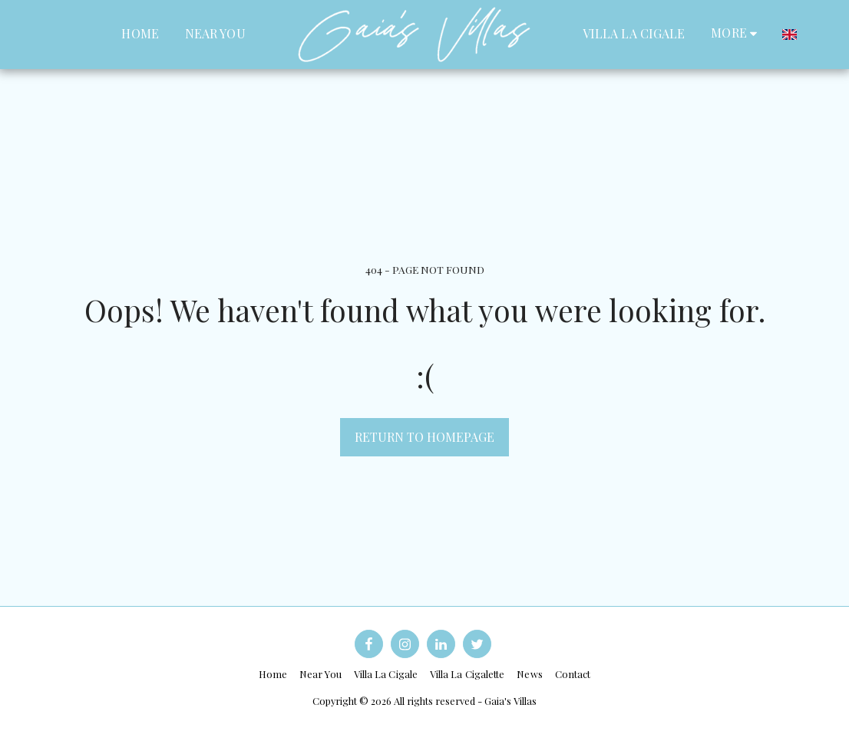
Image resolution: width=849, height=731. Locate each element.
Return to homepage (424, 437)
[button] (816, 34)
